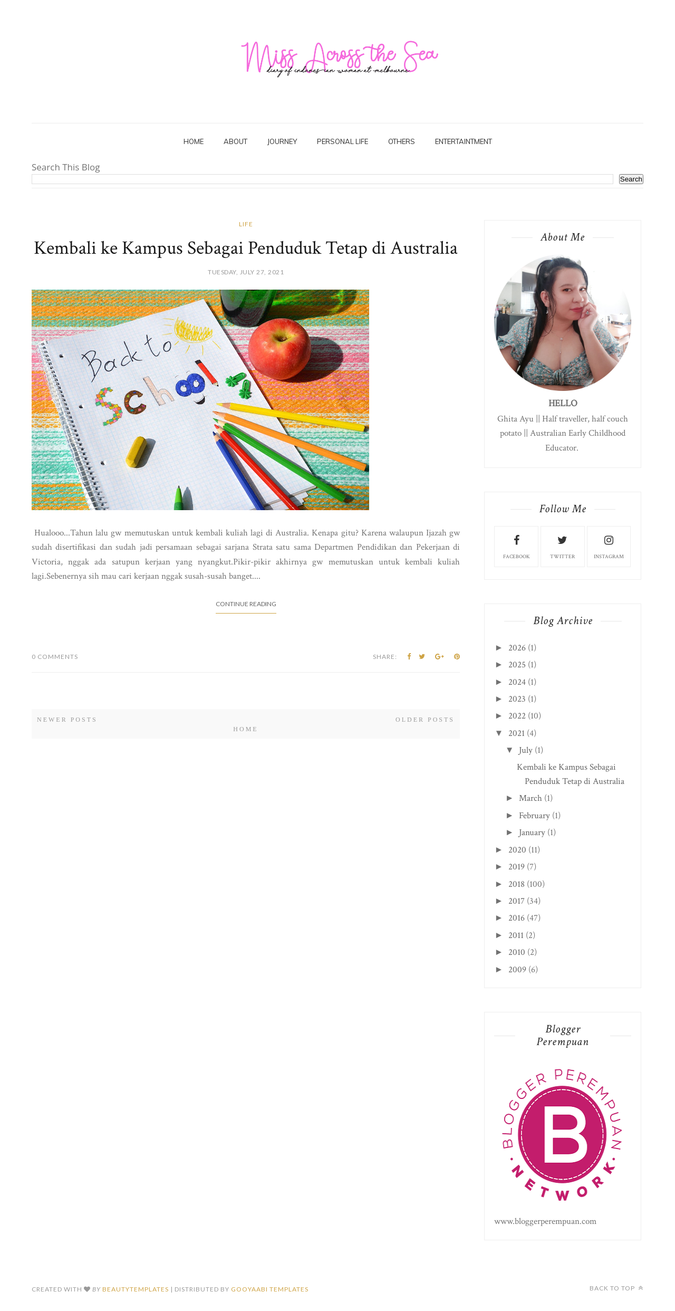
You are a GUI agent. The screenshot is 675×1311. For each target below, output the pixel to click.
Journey (282, 141)
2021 (516, 733)
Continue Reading (246, 604)
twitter (562, 546)
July (526, 750)
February (534, 815)
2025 (517, 665)
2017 (516, 901)
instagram (609, 546)
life (246, 224)
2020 (517, 850)
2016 (516, 918)
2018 (516, 884)
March (530, 798)
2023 (517, 699)
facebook (516, 546)
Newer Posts (67, 719)
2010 (516, 952)
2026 (517, 648)
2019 (516, 867)
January (532, 832)
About (235, 141)
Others (401, 141)
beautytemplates (135, 1289)
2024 (517, 682)
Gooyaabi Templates (269, 1289)
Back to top (616, 1288)
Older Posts (425, 719)
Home (194, 141)
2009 (517, 969)
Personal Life (342, 141)
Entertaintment (463, 141)
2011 (516, 935)
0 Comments (55, 657)
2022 (517, 716)
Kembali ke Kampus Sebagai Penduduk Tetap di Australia (246, 248)
